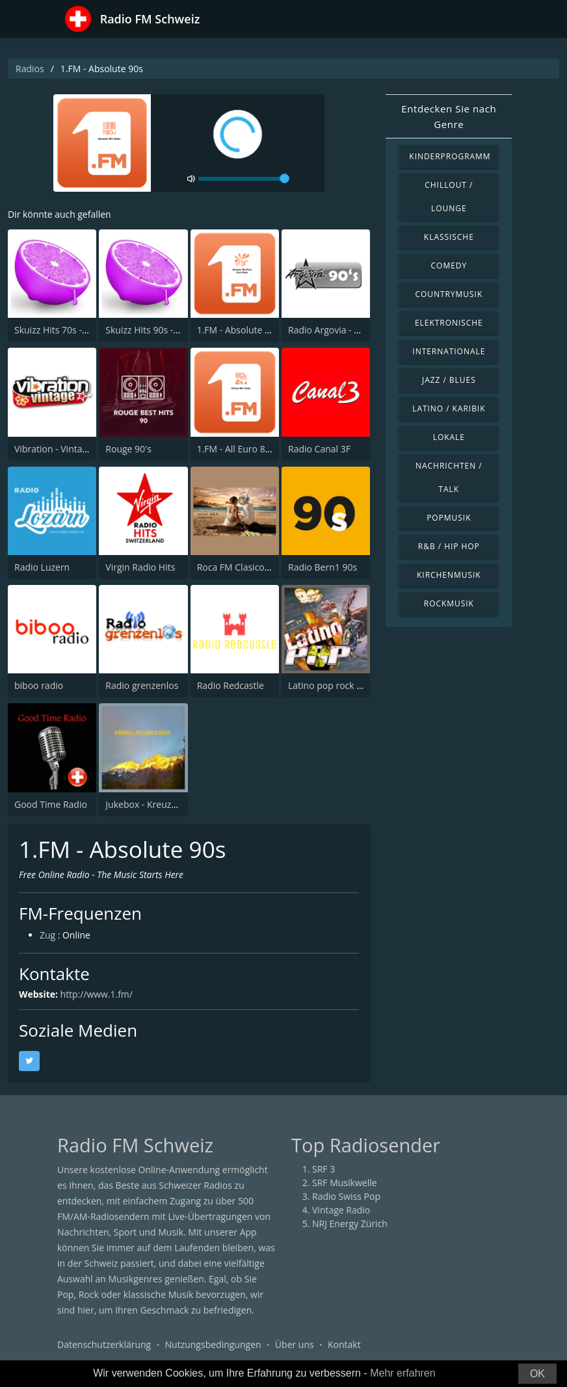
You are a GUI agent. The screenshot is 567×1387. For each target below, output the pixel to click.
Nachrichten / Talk (448, 477)
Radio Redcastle (230, 685)
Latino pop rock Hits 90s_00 (346, 685)
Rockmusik (449, 603)
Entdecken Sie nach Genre (448, 116)
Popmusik (449, 517)
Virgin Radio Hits (140, 567)
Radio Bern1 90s (322, 567)
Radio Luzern (42, 567)
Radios (30, 68)
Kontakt (344, 1344)
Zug (47, 935)
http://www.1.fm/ (96, 994)
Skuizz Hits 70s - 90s (56, 330)
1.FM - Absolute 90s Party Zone (262, 330)
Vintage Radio (341, 1210)
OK (537, 1373)
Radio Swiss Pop (346, 1196)
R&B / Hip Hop (449, 546)
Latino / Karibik (448, 408)
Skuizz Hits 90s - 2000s (152, 330)
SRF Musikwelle (344, 1182)
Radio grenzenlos (141, 685)
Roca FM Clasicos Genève (250, 567)
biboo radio (38, 685)
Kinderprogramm (449, 156)
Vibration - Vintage (53, 449)
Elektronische (449, 322)
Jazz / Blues (449, 379)
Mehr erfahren (403, 1373)
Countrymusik (448, 294)
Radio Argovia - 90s (328, 330)
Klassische (449, 236)
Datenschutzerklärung (104, 1344)
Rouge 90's (128, 449)
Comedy (449, 265)
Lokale (449, 437)
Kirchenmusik (449, 574)
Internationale (448, 351)
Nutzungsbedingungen (213, 1344)
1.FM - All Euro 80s (236, 449)
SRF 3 (323, 1169)
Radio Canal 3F (319, 449)
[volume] (243, 179)
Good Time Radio (50, 804)
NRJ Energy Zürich (350, 1223)
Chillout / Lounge (449, 196)
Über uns (294, 1344)
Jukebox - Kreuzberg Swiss (160, 804)
